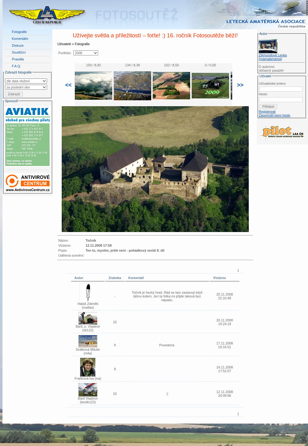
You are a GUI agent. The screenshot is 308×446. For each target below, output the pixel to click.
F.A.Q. (16, 66)
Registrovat (267, 111)
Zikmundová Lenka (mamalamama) (273, 57)
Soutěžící (19, 52)
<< (68, 85)
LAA (303, 430)
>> (240, 85)
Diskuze (18, 45)
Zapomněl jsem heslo (274, 115)
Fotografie (19, 32)
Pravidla (18, 59)
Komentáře (20, 38)
